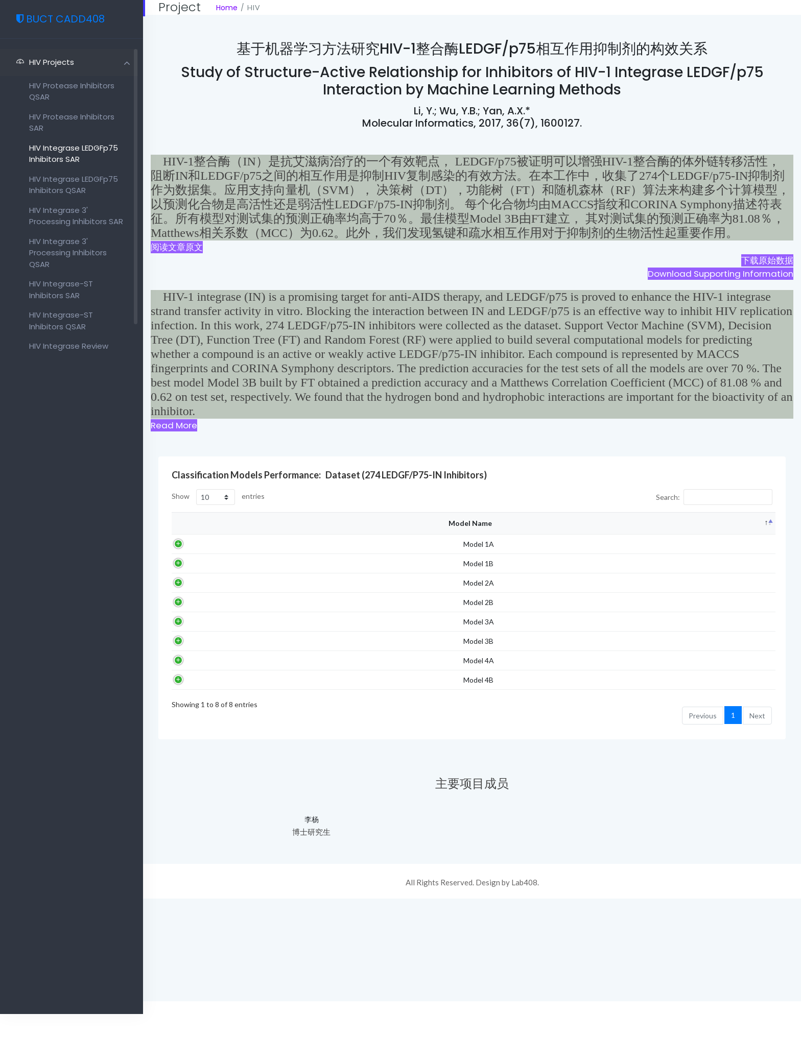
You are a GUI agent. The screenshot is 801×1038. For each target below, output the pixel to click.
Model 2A (200, 663)
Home (227, 8)
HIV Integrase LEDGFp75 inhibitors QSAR (73, 185)
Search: (714, 497)
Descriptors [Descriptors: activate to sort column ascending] (308, 550)
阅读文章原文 (177, 247)
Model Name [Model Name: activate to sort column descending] (192, 550)
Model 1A (200, 603)
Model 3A (200, 723)
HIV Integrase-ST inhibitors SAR (61, 289)
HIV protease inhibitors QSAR (71, 91)
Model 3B (200, 753)
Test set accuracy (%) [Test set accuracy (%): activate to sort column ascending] (701, 550)
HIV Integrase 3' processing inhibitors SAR (76, 216)
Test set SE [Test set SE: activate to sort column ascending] (611, 550)
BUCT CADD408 (47, 19)
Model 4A (200, 783)
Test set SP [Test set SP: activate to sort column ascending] (653, 550)
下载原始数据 (767, 260)
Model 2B (200, 693)
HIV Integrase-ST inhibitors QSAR (61, 320)
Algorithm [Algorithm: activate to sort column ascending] (245, 550)
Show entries (218, 497)
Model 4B (200, 814)
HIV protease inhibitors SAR (71, 122)
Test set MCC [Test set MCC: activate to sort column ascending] (751, 550)
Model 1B (200, 633)
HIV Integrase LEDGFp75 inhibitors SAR (73, 153)
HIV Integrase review (68, 346)
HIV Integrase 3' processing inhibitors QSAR (68, 253)
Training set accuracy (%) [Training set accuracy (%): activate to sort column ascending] (369, 549)
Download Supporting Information (720, 274)
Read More (174, 425)
